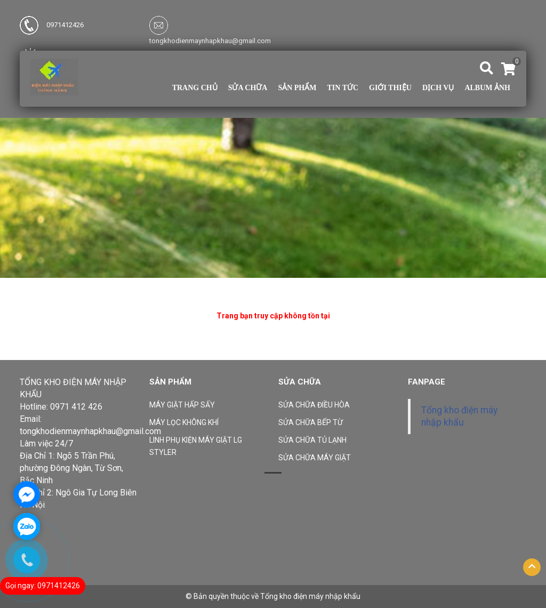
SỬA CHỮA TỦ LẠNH (312, 440)
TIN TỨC (342, 88)
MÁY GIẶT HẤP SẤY (182, 405)
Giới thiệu (390, 88)
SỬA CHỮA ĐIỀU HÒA (314, 405)
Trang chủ (195, 88)
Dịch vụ (438, 88)
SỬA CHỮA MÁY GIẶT (314, 457)
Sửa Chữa (248, 88)
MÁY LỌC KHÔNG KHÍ (184, 422)
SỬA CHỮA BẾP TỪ (310, 422)
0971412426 (52, 25)
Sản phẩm (297, 88)
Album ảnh (487, 88)
